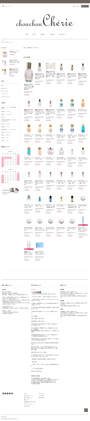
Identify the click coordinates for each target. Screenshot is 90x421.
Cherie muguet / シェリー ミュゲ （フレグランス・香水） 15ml (61, 182)
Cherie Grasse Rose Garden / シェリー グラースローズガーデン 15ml (28, 182)
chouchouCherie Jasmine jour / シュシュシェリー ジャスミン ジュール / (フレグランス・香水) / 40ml (39, 112)
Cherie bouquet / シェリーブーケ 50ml (39, 136)
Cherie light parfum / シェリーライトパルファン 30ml (72, 111)
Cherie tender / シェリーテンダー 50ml (14, 52)
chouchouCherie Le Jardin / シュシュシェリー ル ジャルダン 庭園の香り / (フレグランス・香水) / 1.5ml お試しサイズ (50, 74)
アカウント (77, 6)
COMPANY (52, 34)
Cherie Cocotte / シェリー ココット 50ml (82, 110)
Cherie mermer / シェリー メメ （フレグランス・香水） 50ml (28, 206)
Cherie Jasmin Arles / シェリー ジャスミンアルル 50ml (83, 159)
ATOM (28, 406)
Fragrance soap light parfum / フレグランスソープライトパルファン (39, 253)
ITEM (34, 34)
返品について (27, 399)
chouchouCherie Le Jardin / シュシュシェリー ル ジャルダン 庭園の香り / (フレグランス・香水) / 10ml (39, 76)
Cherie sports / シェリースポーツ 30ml (29, 158)
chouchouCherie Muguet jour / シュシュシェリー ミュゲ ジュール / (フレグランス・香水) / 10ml (29, 112)
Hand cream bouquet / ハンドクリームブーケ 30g (29, 229)
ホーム (3, 41)
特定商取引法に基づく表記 (29, 401)
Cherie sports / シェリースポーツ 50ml (83, 136)
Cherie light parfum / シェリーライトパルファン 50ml (61, 111)
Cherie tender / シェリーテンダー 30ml (39, 158)
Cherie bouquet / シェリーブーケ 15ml (61, 205)
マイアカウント (42, 393)
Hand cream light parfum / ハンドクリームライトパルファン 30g (39, 229)
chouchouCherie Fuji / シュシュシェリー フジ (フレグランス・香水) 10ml (71, 75)
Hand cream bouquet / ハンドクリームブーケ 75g (83, 206)
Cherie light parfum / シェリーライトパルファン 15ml (50, 182)
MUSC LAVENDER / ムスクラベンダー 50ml (61, 158)
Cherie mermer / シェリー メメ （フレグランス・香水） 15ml (82, 182)
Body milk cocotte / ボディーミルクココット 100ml (28, 253)
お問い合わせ (62, 34)
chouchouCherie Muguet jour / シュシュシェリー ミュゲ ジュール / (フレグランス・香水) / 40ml (14, 71)
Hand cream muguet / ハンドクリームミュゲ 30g (72, 229)
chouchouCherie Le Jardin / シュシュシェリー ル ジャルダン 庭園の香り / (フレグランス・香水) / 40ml (29, 87)
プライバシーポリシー (28, 403)
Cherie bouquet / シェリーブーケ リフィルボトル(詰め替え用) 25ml (72, 206)
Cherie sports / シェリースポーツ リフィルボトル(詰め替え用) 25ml (50, 206)
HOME (26, 34)
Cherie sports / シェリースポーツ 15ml (39, 205)
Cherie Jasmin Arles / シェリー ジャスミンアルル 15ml (72, 159)
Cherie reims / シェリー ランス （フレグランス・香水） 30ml (72, 136)
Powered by (10, 418)
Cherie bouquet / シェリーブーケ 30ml (50, 136)
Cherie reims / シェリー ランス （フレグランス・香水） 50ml (61, 136)
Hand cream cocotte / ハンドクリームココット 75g (50, 229)
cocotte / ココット (10, 42)
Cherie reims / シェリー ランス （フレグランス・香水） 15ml (72, 182)
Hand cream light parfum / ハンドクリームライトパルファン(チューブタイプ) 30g (83, 229)
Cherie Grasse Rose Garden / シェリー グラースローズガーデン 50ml (14, 61)
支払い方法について (28, 395)
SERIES (43, 34)
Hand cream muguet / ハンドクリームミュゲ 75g (61, 229)
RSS (25, 406)
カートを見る (41, 395)
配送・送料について (28, 397)
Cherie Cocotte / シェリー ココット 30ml (28, 136)
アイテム (85, 6)
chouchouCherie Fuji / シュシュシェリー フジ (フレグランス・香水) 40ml (61, 75)
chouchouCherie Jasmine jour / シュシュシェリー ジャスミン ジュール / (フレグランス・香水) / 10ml (50, 112)
